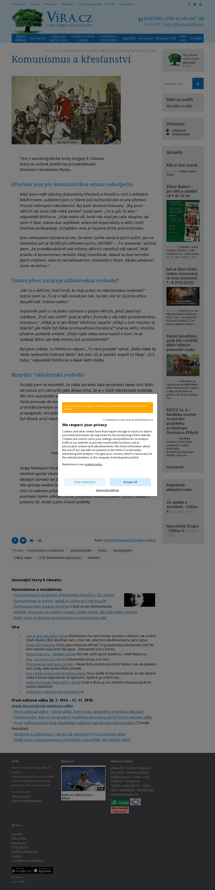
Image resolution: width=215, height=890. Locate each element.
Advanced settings (107, 490)
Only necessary (84, 482)
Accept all (130, 482)
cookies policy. (93, 464)
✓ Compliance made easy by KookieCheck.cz (127, 419)
